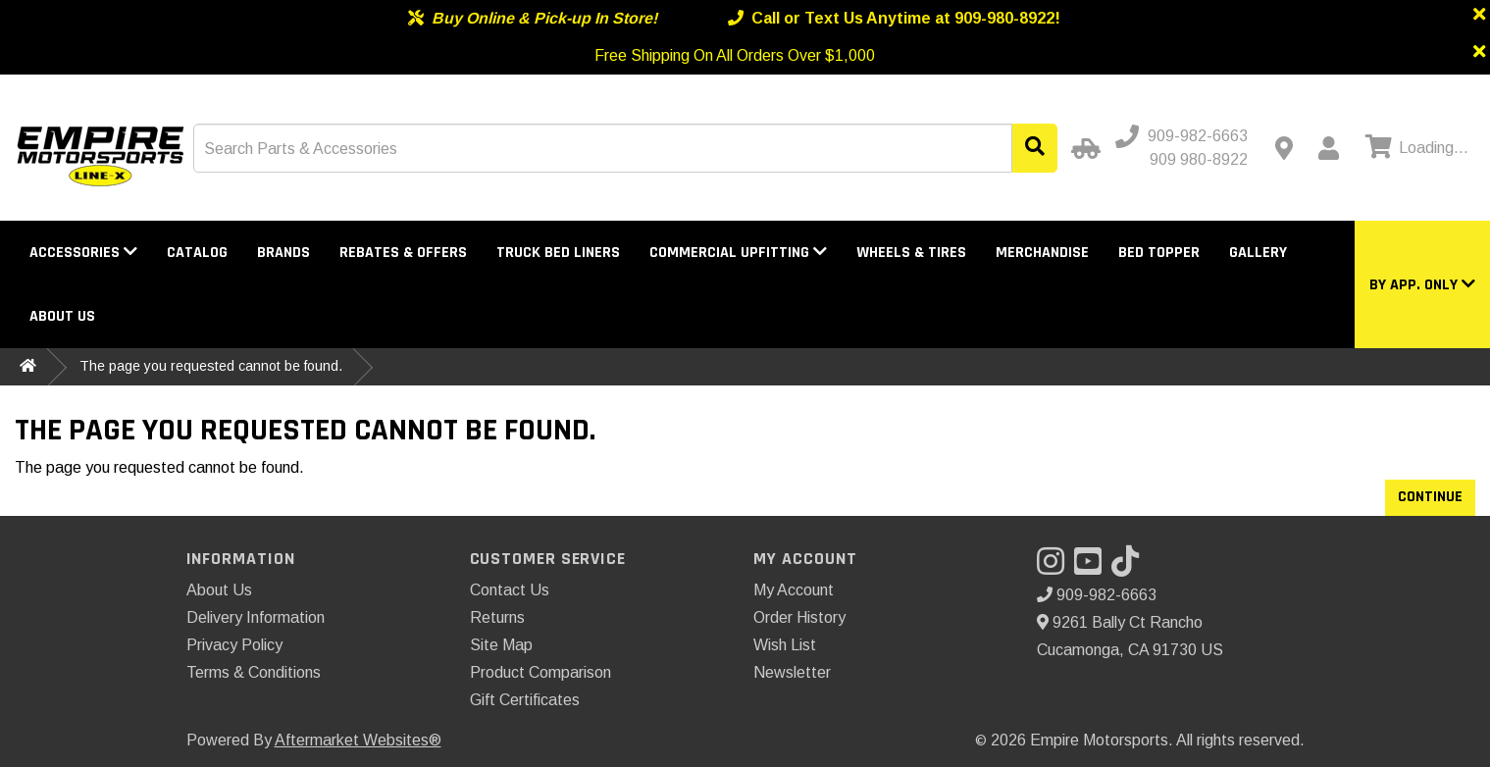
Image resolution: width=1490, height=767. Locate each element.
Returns (497, 617)
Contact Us (509, 590)
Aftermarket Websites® (358, 740)
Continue (1430, 496)
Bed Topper (1159, 252)
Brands (283, 252)
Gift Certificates (525, 699)
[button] (1422, 285)
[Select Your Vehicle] (1083, 148)
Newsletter (792, 672)
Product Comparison (540, 672)
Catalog (197, 252)
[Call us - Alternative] (1191, 160)
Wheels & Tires (911, 252)
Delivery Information (255, 617)
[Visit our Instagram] (1055, 567)
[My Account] (1328, 148)
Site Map (501, 645)
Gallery (1258, 252)
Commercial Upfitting (738, 252)
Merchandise (1042, 252)
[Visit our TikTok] (1130, 567)
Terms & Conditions (253, 672)
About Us (62, 316)
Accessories (83, 252)
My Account (793, 590)
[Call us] (1183, 136)
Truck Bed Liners (558, 252)
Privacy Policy (234, 645)
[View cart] (1414, 148)
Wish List (784, 645)
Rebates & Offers (403, 252)
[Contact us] (1284, 148)
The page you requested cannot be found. (210, 366)
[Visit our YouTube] (1092, 567)
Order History (799, 617)
